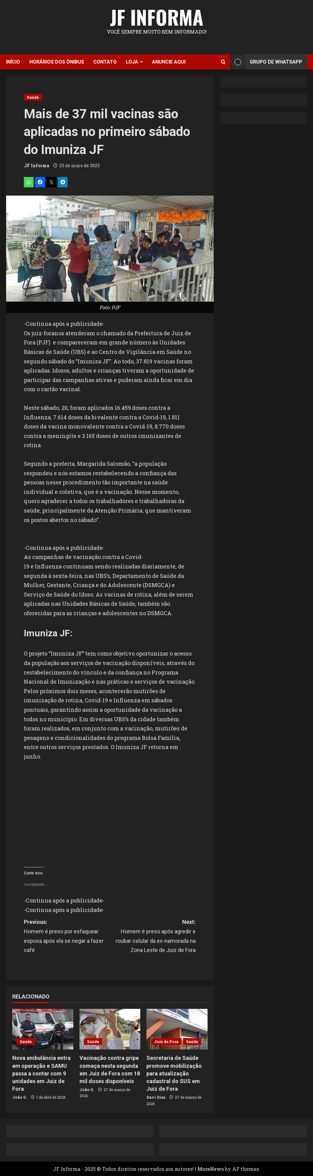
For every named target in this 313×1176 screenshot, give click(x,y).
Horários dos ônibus (56, 62)
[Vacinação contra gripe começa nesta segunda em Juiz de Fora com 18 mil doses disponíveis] (110, 1029)
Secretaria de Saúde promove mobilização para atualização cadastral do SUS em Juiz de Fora (174, 1073)
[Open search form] (223, 62)
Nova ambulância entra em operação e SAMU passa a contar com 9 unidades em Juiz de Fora (41, 1073)
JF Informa (156, 16)
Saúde (33, 97)
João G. (19, 1097)
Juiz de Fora (166, 1041)
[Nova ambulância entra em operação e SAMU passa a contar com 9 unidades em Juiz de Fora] (42, 1029)
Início (13, 62)
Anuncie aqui (169, 62)
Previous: (67, 937)
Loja (132, 62)
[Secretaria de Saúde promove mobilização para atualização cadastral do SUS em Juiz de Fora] (177, 1029)
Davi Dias (155, 1097)
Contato (105, 62)
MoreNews (210, 1169)
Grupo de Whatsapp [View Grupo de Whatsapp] (266, 61)
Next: (153, 937)
